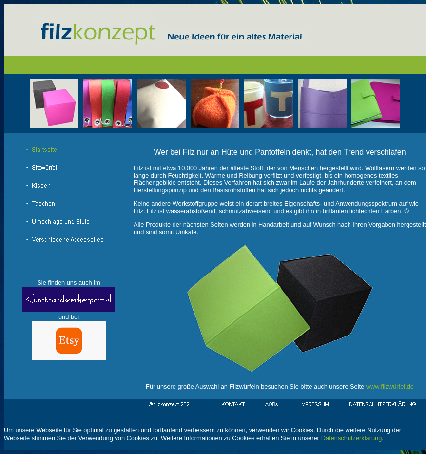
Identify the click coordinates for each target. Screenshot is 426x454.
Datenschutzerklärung (351, 438)
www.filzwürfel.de (390, 386)
